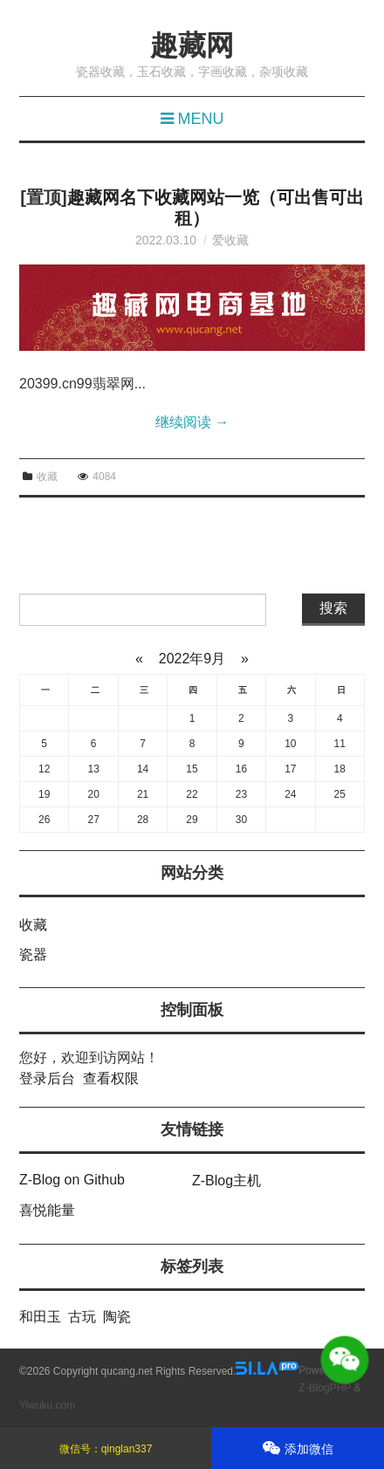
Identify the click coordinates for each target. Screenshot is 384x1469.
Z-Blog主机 (226, 1180)
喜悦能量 (47, 1210)
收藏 (47, 476)
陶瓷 (117, 1316)
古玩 (82, 1316)
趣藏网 (192, 45)
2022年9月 (191, 658)
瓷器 (33, 954)
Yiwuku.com (47, 1405)
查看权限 (111, 1078)
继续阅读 (192, 422)
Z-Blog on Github (72, 1179)
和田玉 (40, 1316)
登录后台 (47, 1078)
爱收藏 (230, 240)
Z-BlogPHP (324, 1388)
